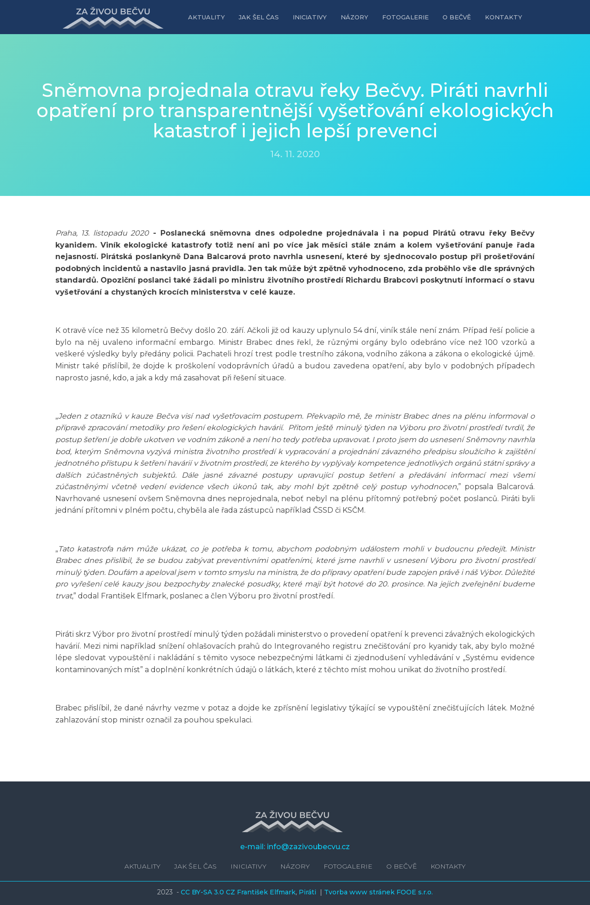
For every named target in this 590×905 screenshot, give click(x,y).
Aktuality (206, 17)
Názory (354, 17)
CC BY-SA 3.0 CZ (209, 892)
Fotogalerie (405, 17)
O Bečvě (456, 17)
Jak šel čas (259, 17)
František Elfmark (266, 892)
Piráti (308, 892)
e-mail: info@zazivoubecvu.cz (295, 846)
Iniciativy (310, 17)
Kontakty (503, 17)
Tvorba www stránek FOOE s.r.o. (378, 892)
